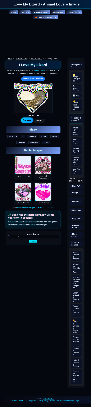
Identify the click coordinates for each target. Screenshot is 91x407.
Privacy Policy (43, 401)
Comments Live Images (76, 339)
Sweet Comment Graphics (76, 310)
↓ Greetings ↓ (76, 211)
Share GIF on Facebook (33, 79)
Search (33, 241)
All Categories (30, 401)
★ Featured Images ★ (76, 119)
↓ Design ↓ (75, 193)
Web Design (58, 12)
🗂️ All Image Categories (76, 78)
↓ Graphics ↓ (76, 219)
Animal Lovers (36, 58)
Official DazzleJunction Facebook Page (64, 401)
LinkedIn (21, 142)
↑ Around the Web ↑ (75, 244)
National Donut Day (76, 161)
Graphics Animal (22, 58)
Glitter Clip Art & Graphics (76, 297)
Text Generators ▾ (41, 12)
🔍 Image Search (76, 88)
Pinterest (32, 136)
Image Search (74, 12)
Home (13, 12)
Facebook (13, 136)
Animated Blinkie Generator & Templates (76, 282)
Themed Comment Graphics (76, 351)
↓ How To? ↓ (76, 186)
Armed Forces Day (75, 131)
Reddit (54, 136)
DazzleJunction (48, 398)
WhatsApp (34, 142)
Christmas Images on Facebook (76, 376)
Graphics (25, 12)
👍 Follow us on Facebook (76, 105)
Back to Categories (45, 208)
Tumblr (44, 136)
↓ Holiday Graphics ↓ (75, 226)
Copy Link (39, 121)
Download (27, 120)
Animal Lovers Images (26, 208)
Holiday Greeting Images (76, 256)
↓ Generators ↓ (76, 201)
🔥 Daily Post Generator (45, 17)
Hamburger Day (76, 151)
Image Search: (33, 234)
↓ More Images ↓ (75, 235)
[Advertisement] (45, 37)
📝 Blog (76, 95)
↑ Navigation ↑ (76, 66)
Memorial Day (76, 141)
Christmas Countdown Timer (76, 268)
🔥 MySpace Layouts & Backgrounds (76, 326)
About (21, 401)
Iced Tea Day (76, 171)
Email (46, 142)
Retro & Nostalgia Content (76, 363)
